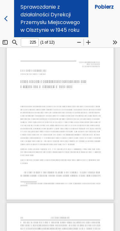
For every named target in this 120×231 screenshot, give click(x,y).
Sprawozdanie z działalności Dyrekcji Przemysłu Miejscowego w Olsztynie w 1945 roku (50, 18)
